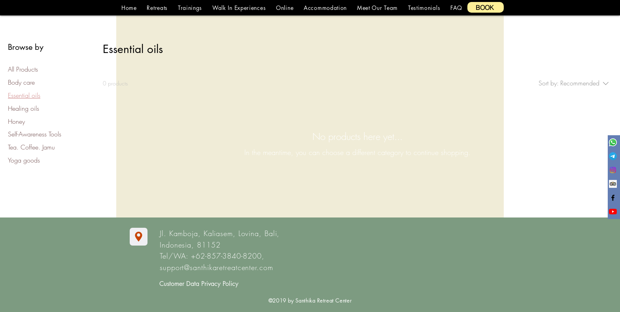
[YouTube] (613, 212)
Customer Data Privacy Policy (198, 284)
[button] (157, 7)
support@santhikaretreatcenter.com (216, 267)
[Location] (138, 237)
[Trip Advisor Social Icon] (613, 184)
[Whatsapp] (613, 142)
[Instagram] (613, 170)
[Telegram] (613, 156)
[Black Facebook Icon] (613, 198)
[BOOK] (485, 7)
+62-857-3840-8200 (226, 256)
